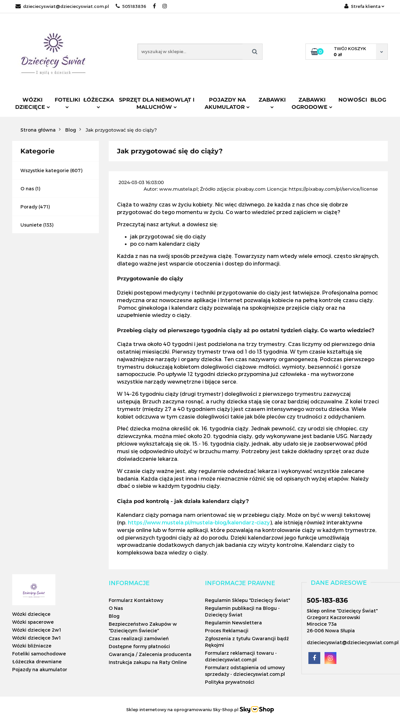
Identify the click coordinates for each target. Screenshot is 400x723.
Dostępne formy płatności (139, 646)
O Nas (116, 608)
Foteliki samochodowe (39, 653)
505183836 (131, 6)
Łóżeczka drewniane (37, 661)
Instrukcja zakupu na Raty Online (148, 662)
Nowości (352, 100)
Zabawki (272, 103)
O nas (27, 188)
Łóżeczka (98, 103)
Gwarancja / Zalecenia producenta (150, 654)
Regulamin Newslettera (233, 622)
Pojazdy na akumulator (227, 103)
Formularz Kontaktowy (136, 600)
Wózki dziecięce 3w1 (36, 638)
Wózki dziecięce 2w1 (36, 630)
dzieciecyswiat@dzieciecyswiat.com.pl (62, 6)
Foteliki (67, 103)
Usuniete (31, 225)
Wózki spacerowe (33, 622)
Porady (28, 206)
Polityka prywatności (229, 682)
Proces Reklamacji (226, 630)
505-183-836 (327, 600)
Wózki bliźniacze (31, 645)
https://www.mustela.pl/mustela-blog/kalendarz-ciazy (199, 522)
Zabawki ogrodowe (312, 103)
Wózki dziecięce (32, 103)
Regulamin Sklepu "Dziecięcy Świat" (247, 600)
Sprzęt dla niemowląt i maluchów (156, 103)
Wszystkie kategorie (44, 170)
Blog (378, 100)
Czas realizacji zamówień (139, 638)
